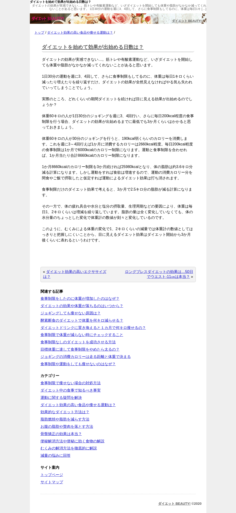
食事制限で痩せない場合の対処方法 (70, 383)
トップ (39, 32)
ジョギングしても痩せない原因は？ (70, 313)
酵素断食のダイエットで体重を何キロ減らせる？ (81, 320)
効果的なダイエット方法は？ (64, 412)
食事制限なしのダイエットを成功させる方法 (78, 342)
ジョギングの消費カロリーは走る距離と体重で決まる (85, 357)
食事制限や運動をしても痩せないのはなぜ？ (78, 364)
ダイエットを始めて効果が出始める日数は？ (93, 47)
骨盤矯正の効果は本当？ (61, 434)
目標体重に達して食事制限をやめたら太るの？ (80, 349)
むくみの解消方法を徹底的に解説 (68, 448)
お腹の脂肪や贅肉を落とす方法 (66, 427)
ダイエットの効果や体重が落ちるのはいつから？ (81, 306)
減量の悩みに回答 (55, 455)
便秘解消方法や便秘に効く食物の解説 (72, 441)
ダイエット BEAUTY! (186, 21)
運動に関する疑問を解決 (61, 398)
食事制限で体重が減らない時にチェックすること (81, 335)
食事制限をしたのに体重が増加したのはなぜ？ (80, 299)
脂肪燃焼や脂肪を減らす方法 (64, 419)
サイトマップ (51, 482)
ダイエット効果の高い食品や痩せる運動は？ (80, 32)
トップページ (51, 475)
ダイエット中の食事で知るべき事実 (70, 390)
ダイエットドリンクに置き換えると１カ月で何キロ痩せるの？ (93, 328)
